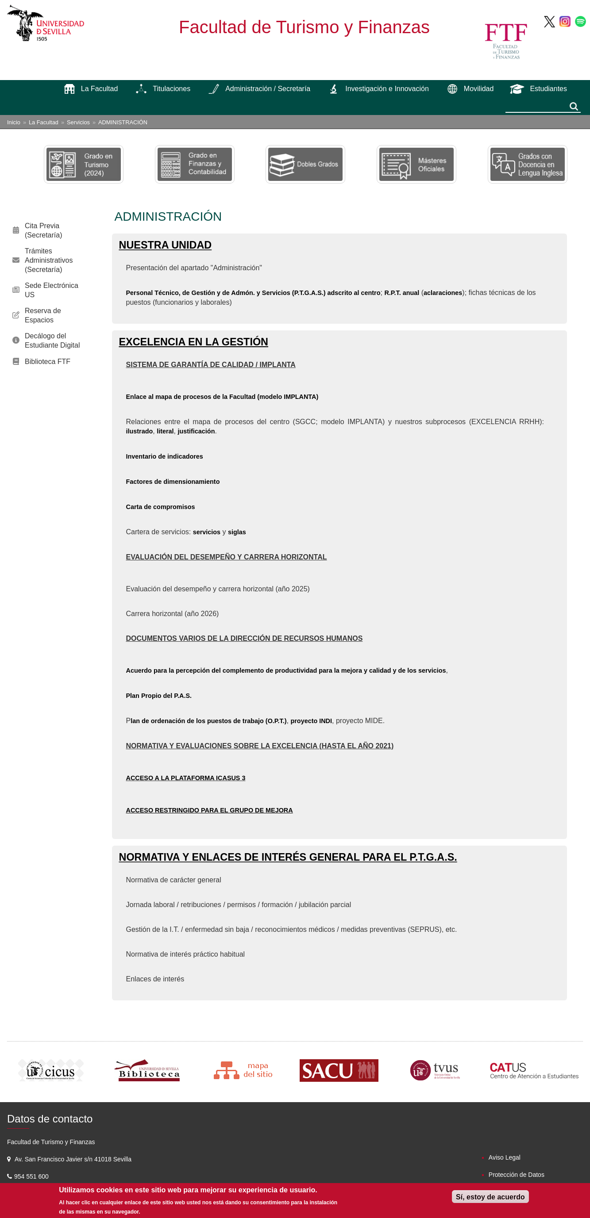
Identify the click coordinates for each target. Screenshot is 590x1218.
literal (165, 431)
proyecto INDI (311, 720)
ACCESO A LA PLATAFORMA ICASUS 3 (186, 777)
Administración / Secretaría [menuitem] (267, 88)
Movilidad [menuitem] (479, 88)
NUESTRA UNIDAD (165, 245)
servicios (206, 532)
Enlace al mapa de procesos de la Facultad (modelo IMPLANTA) (222, 396)
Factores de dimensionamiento (173, 481)
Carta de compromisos (160, 506)
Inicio (13, 122)
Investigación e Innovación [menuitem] (387, 88)
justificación (196, 431)
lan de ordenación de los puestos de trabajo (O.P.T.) (208, 720)
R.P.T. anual (401, 292)
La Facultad (43, 122)
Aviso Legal (505, 1157)
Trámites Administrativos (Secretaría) (49, 260)
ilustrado (139, 431)
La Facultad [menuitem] (99, 88)
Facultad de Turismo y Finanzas (304, 27)
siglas (237, 532)
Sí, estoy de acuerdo (490, 1197)
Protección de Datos (516, 1174)
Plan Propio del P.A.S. (159, 695)
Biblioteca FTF (47, 361)
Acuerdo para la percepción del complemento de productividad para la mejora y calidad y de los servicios (286, 670)
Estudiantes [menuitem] (548, 88)
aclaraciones (443, 292)
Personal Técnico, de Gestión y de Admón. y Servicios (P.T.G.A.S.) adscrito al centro (253, 292)
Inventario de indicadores (164, 456)
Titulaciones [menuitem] (171, 88)
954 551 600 (32, 1176)
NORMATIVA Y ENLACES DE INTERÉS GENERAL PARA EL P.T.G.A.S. (288, 857)
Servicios (78, 122)
